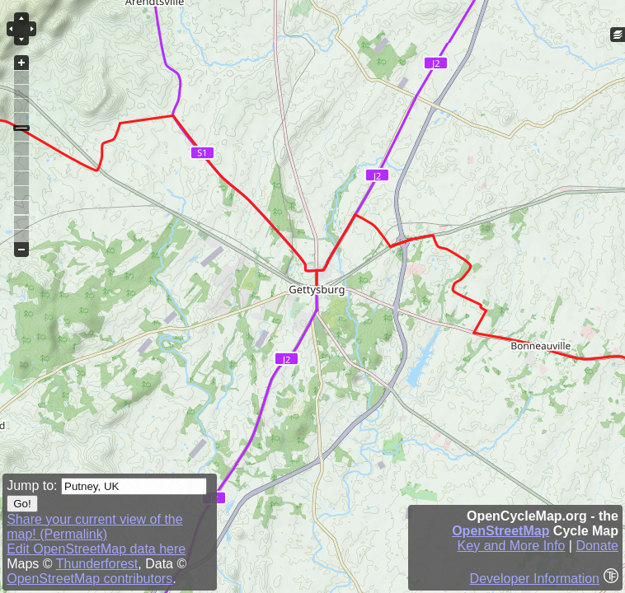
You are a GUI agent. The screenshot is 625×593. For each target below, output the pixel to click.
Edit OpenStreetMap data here (96, 549)
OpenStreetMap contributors (89, 579)
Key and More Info (512, 546)
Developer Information (534, 579)
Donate (597, 546)
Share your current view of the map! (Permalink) (94, 526)
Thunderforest (97, 564)
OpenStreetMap (500, 531)
